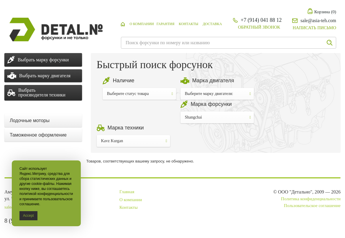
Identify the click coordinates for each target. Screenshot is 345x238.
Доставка (212, 24)
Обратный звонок (259, 27)
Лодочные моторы (30, 120)
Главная (126, 191)
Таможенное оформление (38, 134)
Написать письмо (314, 27)
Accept (28, 216)
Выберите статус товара (140, 93)
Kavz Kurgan (134, 141)
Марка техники (126, 128)
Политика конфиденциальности (311, 198)
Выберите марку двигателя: (218, 93)
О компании (142, 24)
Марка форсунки (211, 104)
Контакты (188, 24)
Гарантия (166, 24)
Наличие (123, 80)
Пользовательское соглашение (312, 205)
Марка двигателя (213, 80)
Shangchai (218, 117)
